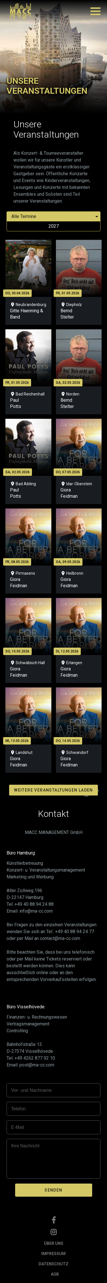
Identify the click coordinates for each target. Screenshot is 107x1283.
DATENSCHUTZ (53, 1264)
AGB (55, 1274)
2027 (54, 226)
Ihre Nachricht (25, 1145)
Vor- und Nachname (31, 1090)
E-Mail (17, 1127)
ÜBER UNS (53, 1243)
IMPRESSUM (53, 1253)
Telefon (18, 1108)
